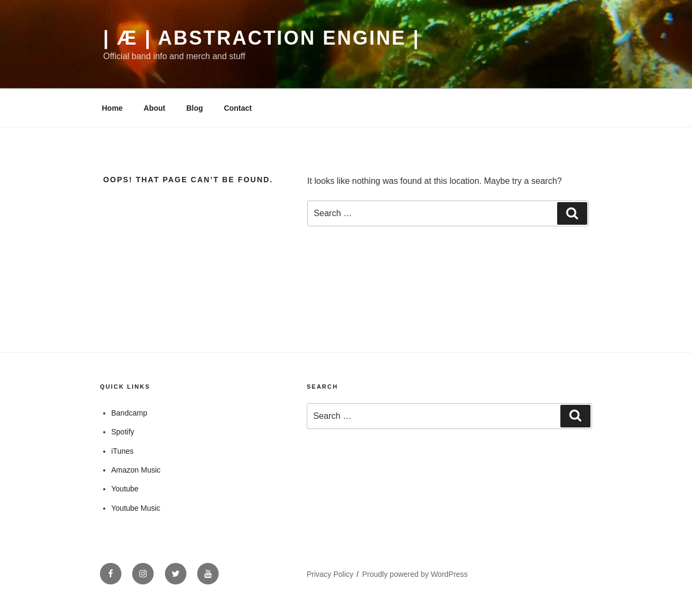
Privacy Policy (330, 574)
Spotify (122, 431)
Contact (238, 108)
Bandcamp (129, 413)
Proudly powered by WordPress (415, 574)
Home (112, 108)
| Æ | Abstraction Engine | (261, 38)
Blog (194, 108)
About (154, 108)
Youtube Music (135, 508)
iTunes (122, 451)
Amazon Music (136, 470)
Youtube (125, 488)
